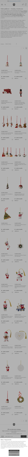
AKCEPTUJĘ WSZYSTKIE (13, 450)
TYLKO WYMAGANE (14, 452)
